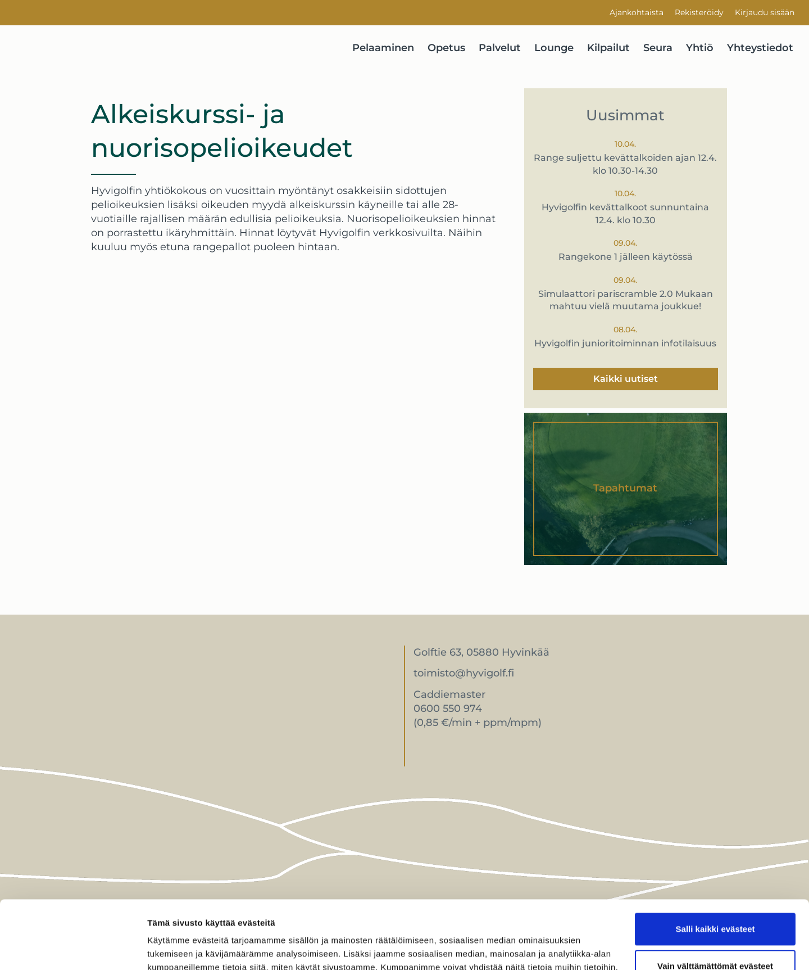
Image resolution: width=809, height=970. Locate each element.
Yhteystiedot (760, 48)
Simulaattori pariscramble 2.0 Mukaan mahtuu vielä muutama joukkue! (625, 300)
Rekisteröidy (699, 12)
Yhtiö (699, 48)
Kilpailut (608, 48)
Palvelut (500, 48)
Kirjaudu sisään (764, 12)
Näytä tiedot (171, 948)
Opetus (446, 48)
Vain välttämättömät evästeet (715, 901)
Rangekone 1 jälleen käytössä (625, 256)
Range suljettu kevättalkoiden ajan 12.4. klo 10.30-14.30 (625, 163)
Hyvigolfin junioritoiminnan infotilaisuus (625, 343)
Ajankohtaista (636, 12)
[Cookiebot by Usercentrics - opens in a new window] (73, 948)
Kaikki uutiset (625, 378)
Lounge (554, 48)
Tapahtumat (625, 488)
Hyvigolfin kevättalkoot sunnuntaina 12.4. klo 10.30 (625, 213)
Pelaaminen (383, 48)
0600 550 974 (447, 708)
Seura (657, 48)
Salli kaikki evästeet (715, 865)
